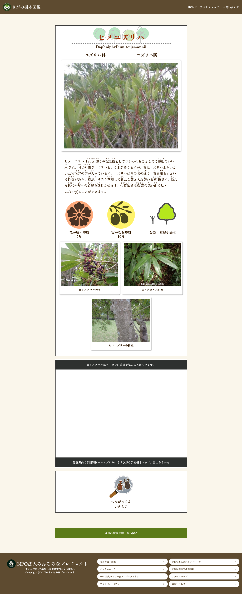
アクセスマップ (209, 7)
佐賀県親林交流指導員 (183, 569)
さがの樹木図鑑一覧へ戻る (121, 533)
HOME (192, 7)
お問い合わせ (231, 7)
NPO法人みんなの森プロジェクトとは (119, 576)
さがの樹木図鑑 (108, 561)
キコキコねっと (108, 569)
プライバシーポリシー (111, 584)
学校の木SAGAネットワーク (186, 561)
